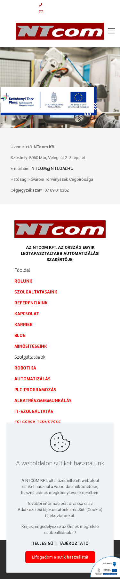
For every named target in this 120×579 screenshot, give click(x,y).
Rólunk (23, 281)
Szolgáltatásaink (35, 292)
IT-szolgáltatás (33, 411)
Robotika (25, 368)
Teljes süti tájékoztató (60, 543)
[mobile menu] (111, 31)
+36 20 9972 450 (62, 5)
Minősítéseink (30, 346)
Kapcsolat (26, 313)
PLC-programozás (35, 389)
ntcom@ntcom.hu (52, 168)
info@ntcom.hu (63, 11)
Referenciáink (31, 303)
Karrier (23, 324)
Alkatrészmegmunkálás (43, 400)
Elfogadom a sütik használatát (60, 557)
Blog (20, 335)
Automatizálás (32, 379)
